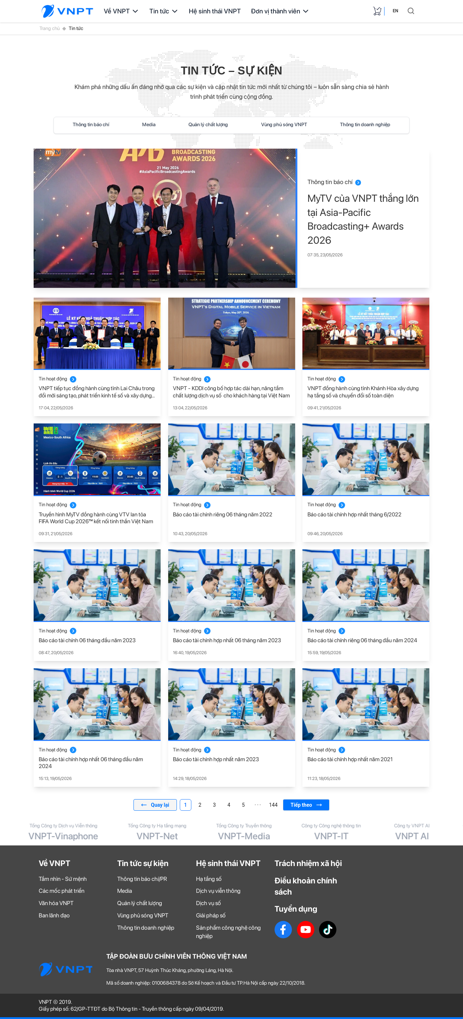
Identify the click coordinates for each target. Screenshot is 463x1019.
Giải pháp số (211, 915)
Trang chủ (49, 28)
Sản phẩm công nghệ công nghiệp (228, 931)
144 (273, 805)
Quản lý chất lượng (208, 124)
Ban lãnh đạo (54, 915)
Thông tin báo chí (91, 124)
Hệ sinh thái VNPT (215, 11)
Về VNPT (122, 11)
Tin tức (164, 11)
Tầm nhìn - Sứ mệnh (63, 878)
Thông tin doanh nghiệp (365, 124)
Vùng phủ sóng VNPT (284, 124)
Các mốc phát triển (61, 890)
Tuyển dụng (296, 908)
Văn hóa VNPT (56, 903)
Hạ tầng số (209, 878)
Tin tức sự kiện (143, 863)
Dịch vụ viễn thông (218, 890)
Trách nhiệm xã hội (308, 863)
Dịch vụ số (208, 903)
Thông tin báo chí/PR (142, 878)
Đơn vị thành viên (280, 11)
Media (149, 124)
